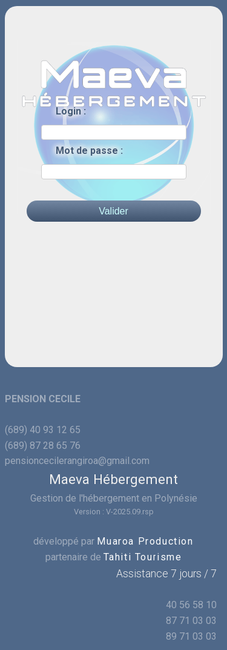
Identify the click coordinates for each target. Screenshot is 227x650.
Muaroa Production (145, 541)
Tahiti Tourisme (143, 557)
